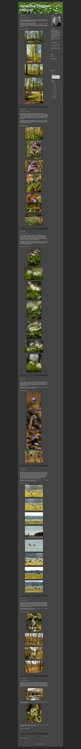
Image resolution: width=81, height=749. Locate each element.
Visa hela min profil (54, 56)
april (54, 86)
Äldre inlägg (46, 736)
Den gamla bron (24, 680)
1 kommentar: (32, 465)
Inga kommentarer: (32, 228)
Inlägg (53, 76)
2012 (53, 97)
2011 (53, 98)
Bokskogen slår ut (25, 17)
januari (54, 90)
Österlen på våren (25, 111)
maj (53, 83)
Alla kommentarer (55, 77)
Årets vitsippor (24, 233)
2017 (53, 82)
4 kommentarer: (32, 106)
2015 (53, 93)
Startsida (32, 736)
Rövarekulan (23, 600)
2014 (53, 94)
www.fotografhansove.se (55, 43)
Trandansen (23, 470)
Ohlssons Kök (53, 46)
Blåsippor (22, 380)
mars (54, 87)
